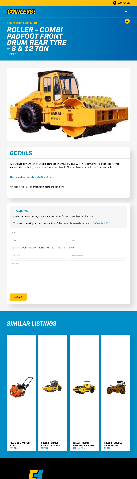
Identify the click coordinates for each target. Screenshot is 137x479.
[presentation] (31, 286)
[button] (125, 11)
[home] (21, 11)
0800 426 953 (100, 223)
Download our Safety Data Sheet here (32, 176)
